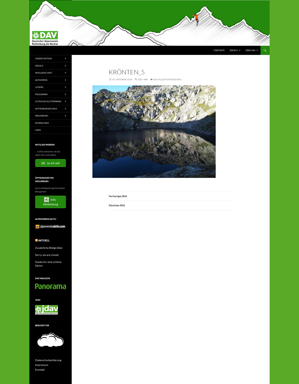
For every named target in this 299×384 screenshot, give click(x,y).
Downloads (42, 123)
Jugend (39, 87)
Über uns (250, 50)
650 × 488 (143, 79)
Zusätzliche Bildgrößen (46, 246)
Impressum (40, 359)
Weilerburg (41, 115)
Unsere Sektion (43, 58)
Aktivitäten (41, 80)
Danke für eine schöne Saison (49, 260)
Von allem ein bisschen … (168, 79)
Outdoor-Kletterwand (48, 101)
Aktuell (42, 240)
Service (234, 50)
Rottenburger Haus (46, 108)
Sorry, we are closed (45, 253)
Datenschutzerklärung (46, 354)
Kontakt (39, 363)
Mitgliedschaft (43, 72)
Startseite (219, 50)
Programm (41, 94)
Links (38, 130)
